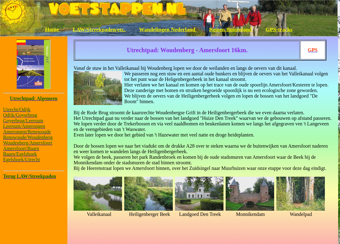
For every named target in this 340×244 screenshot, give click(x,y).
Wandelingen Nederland (168, 29)
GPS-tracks (279, 29)
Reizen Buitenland (231, 29)
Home (52, 29)
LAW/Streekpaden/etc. (100, 29)
